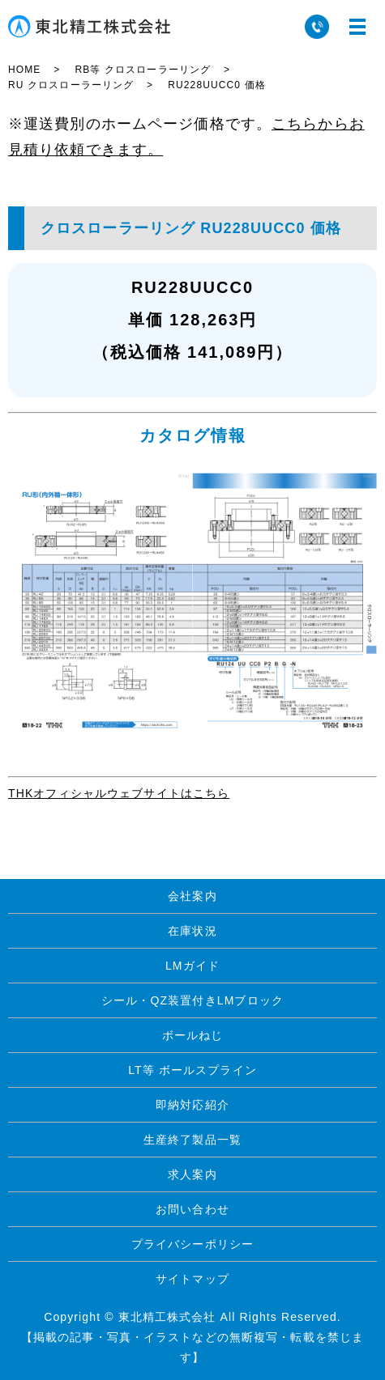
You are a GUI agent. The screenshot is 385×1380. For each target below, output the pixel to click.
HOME (24, 69)
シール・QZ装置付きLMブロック (192, 1000)
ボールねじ (193, 1035)
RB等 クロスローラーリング (143, 69)
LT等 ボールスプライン (192, 1070)
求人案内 (192, 1174)
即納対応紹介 (192, 1104)
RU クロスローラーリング (71, 85)
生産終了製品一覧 (192, 1139)
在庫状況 (192, 930)
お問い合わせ (192, 1209)
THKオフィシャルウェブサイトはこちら (118, 793)
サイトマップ (192, 1278)
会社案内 (192, 896)
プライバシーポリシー (192, 1244)
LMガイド (192, 965)
